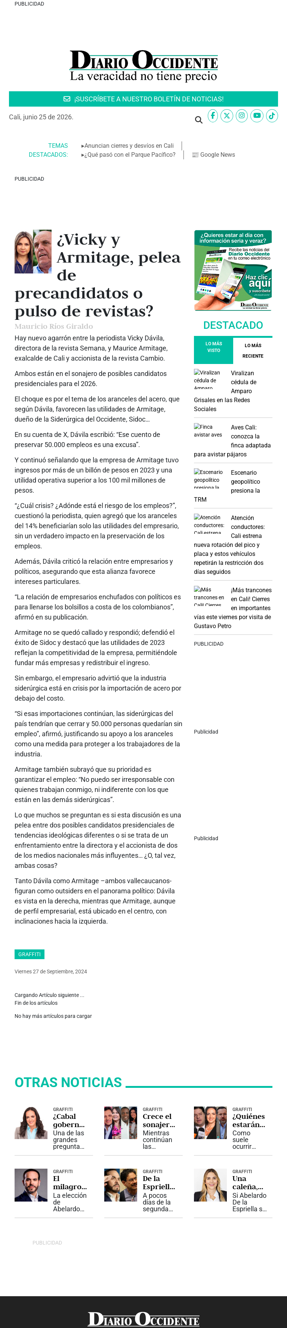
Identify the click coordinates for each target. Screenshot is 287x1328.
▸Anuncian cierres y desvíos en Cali (127, 145)
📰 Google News (213, 154)
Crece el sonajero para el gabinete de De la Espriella (158, 1063)
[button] (199, 120)
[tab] (252, 351)
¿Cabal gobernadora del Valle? (70, 1063)
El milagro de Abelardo (69, 1126)
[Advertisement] (233, 415)
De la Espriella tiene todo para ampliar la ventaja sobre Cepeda (158, 1126)
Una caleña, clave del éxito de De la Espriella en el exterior (248, 1126)
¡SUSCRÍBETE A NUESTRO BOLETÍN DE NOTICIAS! (144, 99)
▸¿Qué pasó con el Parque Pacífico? (128, 154)
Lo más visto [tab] (214, 347)
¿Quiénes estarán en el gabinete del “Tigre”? (248, 1063)
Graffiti (29, 939)
